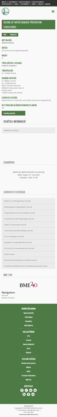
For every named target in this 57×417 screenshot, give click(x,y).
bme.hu (4, 2)
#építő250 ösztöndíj (11, 130)
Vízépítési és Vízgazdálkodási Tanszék (18, 242)
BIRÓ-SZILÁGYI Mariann (11, 85)
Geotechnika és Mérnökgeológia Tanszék (19, 219)
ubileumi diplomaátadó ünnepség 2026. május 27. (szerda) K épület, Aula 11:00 (28, 175)
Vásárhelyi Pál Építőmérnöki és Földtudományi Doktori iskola (25, 266)
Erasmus (28, 340)
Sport (28, 348)
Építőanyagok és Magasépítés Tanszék (18, 207)
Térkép (33, 4)
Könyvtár (28, 352)
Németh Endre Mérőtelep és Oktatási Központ (20, 260)
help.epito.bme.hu (38, 2)
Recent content (8, 298)
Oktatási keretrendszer (28, 363)
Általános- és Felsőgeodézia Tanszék (17, 201)
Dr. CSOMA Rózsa (9, 73)
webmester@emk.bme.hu (28, 414)
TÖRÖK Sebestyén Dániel (12, 93)
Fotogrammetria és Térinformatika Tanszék (19, 213)
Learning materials (9, 113)
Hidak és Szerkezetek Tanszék (15, 225)
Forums (5, 295)
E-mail (16, 4)
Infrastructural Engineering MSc (15, 50)
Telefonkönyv (24, 4)
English (40, 4)
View (5, 35)
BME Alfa (28, 379)
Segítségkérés (28, 325)
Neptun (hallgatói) (28, 344)
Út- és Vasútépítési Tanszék (14, 236)
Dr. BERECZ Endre (9, 81)
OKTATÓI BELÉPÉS (7, 4)
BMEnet (28, 367)
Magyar (47, 4)
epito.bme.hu (13, 2)
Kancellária (28, 321)
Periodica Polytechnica (28, 375)
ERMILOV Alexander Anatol (13, 88)
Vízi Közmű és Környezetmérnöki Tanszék (19, 248)
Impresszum (28, 406)
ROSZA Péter (7, 90)
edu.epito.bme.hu (24, 2)
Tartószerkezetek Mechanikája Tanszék (18, 231)
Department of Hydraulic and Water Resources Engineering (26, 100)
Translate (13, 35)
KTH (28, 336)
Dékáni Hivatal (9, 254)
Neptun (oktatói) (29, 313)
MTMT (28, 371)
